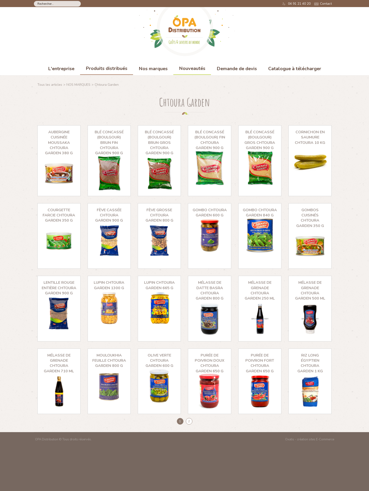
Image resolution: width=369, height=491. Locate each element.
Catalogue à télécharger (294, 68)
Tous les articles (49, 84)
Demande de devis (237, 68)
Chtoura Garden (107, 84)
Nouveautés (192, 68)
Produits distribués (106, 68)
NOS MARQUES (78, 84)
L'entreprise (61, 68)
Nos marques (153, 68)
